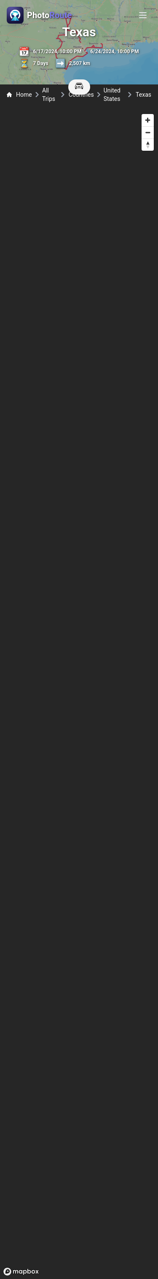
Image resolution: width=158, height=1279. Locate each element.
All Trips (48, 94)
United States (112, 94)
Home (19, 94)
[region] (79, 694)
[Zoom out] (148, 132)
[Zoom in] (148, 120)
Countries (81, 94)
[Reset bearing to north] (148, 144)
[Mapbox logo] (21, 1271)
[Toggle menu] (142, 15)
